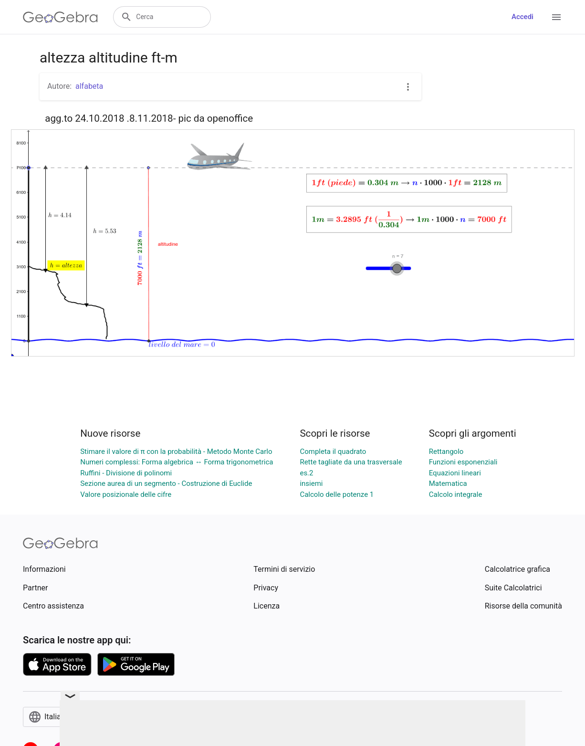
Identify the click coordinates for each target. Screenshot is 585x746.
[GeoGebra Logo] (60, 17)
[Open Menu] (556, 17)
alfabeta (89, 86)
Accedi (522, 16)
